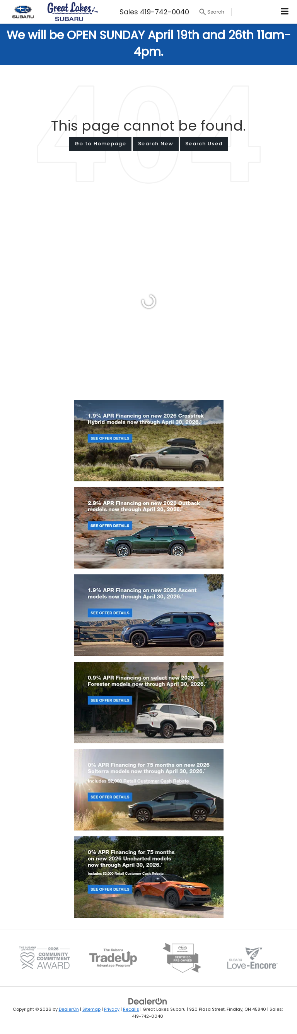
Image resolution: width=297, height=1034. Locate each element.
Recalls (131, 1009)
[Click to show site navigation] (285, 12)
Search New (155, 143)
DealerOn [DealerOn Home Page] (69, 1009)
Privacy (111, 1009)
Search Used (203, 143)
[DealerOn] (147, 1001)
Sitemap (91, 1009)
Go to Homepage (100, 143)
